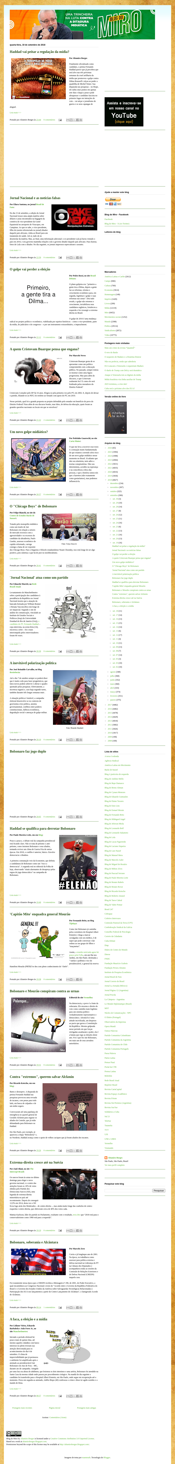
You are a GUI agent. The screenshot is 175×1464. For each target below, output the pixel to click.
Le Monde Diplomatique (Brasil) (118, 1004)
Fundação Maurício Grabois (116, 963)
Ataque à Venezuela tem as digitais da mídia (123, 375)
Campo (108, 281)
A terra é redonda (112, 756)
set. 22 (115, 531)
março (113, 692)
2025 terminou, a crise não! (116, 384)
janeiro (113, 700)
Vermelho (88, 997)
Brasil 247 (109, 909)
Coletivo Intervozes (113, 918)
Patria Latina (110, 1058)
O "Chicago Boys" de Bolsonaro (33, 506)
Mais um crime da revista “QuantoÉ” (120, 348)
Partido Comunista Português (117, 1049)
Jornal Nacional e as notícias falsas (35, 198)
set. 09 (115, 647)
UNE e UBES (110, 1139)
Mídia (107, 308)
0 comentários (49, 120)
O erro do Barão (111, 352)
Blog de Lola (110, 837)
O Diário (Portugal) (113, 1017)
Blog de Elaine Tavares (114, 801)
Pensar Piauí (110, 1062)
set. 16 (115, 619)
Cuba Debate (110, 941)
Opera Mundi (110, 1026)
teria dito (76, 1215)
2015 (110, 713)
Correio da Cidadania (113, 936)
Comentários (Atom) (57, 1417)
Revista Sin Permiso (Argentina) (118, 1103)
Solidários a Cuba (112, 1112)
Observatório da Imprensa (115, 1022)
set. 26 (115, 515)
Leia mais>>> (15, 112)
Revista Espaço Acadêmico (116, 1094)
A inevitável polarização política (33, 663)
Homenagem (110, 294)
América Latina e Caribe (115, 276)
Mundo (108, 321)
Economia (109, 290)
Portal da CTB (110, 1067)
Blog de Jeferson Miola (114, 824)
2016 (110, 709)
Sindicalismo (110, 330)
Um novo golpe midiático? (29, 432)
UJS (106, 1134)
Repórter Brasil (111, 1085)
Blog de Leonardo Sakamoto (116, 833)
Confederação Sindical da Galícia (118, 927)
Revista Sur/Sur (111, 1107)
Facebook (109, 219)
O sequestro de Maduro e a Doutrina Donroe (123, 357)
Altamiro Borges (115, 1158)
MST (107, 1008)
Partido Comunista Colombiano (118, 1035)
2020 (110, 472)
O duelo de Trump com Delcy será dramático (123, 370)
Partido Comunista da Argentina (118, 1040)
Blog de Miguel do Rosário (116, 864)
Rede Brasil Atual (112, 1080)
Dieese (107, 954)
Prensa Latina (110, 1071)
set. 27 (115, 511)
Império (108, 299)
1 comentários (49, 1307)
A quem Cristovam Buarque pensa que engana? (44, 349)
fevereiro (114, 696)
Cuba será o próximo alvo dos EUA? (120, 388)
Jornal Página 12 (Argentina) (116, 990)
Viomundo (109, 1148)
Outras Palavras (111, 1031)
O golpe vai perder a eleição (30, 269)
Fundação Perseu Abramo (115, 968)
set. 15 (115, 623)
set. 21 (115, 534)
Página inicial (54, 1408)
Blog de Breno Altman (114, 788)
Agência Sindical (112, 761)
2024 (110, 456)
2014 (110, 717)
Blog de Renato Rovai (114, 887)
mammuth (86, 1457)
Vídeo (107, 335)
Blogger (107, 1457)
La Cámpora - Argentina (115, 999)
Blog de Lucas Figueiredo (115, 842)
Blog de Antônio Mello (114, 779)
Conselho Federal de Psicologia (118, 932)
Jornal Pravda (110, 995)
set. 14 (115, 627)
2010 (110, 733)
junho (112, 680)
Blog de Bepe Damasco (114, 783)
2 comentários (49, 420)
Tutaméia (108, 1125)
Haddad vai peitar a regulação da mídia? (39, 52)
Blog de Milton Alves (113, 869)
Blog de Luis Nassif (113, 851)
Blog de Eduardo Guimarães (116, 797)
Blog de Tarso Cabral (113, 900)
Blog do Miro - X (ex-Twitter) (117, 223)
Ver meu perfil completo (115, 1165)
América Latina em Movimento (118, 765)
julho (112, 676)
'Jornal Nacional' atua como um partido (39, 577)
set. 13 (115, 631)
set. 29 (115, 503)
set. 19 (115, 543)
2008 (110, 741)
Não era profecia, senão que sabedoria (120, 361)
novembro (114, 487)
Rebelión (108, 1076)
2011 (110, 729)
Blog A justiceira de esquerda (117, 774)
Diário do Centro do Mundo (116, 950)
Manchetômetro (20, 1331)
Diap (107, 945)
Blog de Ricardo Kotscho (115, 891)
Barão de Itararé (111, 770)
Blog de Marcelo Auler (114, 860)
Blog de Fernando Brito (114, 815)
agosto (113, 672)
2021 (110, 468)
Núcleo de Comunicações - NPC (118, 1013)
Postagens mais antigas (86, 1408)
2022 (110, 464)
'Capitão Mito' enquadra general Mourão (40, 914)
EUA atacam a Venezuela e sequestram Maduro (124, 366)
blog (40, 835)
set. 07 (115, 655)
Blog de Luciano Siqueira (115, 846)
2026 (110, 448)
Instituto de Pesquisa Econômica (118, 972)
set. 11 (115, 639)
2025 (110, 452)
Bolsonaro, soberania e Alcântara (34, 1242)
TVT (107, 1130)
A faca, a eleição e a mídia (28, 1319)
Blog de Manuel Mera (114, 855)
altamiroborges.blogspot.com (34, 1441)
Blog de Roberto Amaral (115, 896)
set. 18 (115, 611)
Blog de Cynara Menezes (115, 792)
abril (112, 688)
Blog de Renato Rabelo (114, 882)
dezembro (114, 483)
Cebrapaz (108, 914)
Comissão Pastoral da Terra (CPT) (119, 923)
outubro (113, 491)
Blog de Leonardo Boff (114, 828)
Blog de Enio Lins (112, 806)
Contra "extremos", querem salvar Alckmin (42, 1077)
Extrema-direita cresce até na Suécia (36, 1162)
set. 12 (115, 635)
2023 (110, 460)
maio (112, 684)
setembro (114, 495)
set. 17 (115, 615)
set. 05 (115, 659)
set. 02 (115, 667)
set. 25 (115, 518)
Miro (107, 312)
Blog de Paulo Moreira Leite (116, 878)
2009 (110, 737)
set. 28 (115, 507)
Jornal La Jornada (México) (116, 986)
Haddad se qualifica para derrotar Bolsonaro (42, 828)
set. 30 (115, 499)
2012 (110, 725)
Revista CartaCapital (113, 1089)
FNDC (107, 959)
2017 (110, 705)
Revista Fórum (111, 1098)
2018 (110, 480)
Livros (107, 303)
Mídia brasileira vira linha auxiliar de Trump (123, 379)
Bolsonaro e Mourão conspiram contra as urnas (44, 991)
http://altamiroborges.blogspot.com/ (74, 1444)
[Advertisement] (54, 158)
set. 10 (115, 643)
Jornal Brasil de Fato (113, 977)
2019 (110, 476)
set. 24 (115, 523)
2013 (110, 721)
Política (108, 326)
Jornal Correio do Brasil (114, 981)
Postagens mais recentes (22, 1408)
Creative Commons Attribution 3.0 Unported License (72, 1438)
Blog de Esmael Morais (114, 810)
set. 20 (115, 538)
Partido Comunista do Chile (116, 1044)
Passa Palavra (110, 1053)
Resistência (14, 672)
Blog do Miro (11, 1438)
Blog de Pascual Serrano (115, 873)
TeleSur (108, 1121)
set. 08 (115, 651)
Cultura (108, 285)
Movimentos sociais (113, 317)
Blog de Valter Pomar (113, 905)
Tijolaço (72, 923)
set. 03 (115, 663)
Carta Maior (74, 441)
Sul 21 (107, 1116)
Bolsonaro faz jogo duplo (28, 751)
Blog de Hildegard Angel (115, 819)
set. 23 (115, 526)
